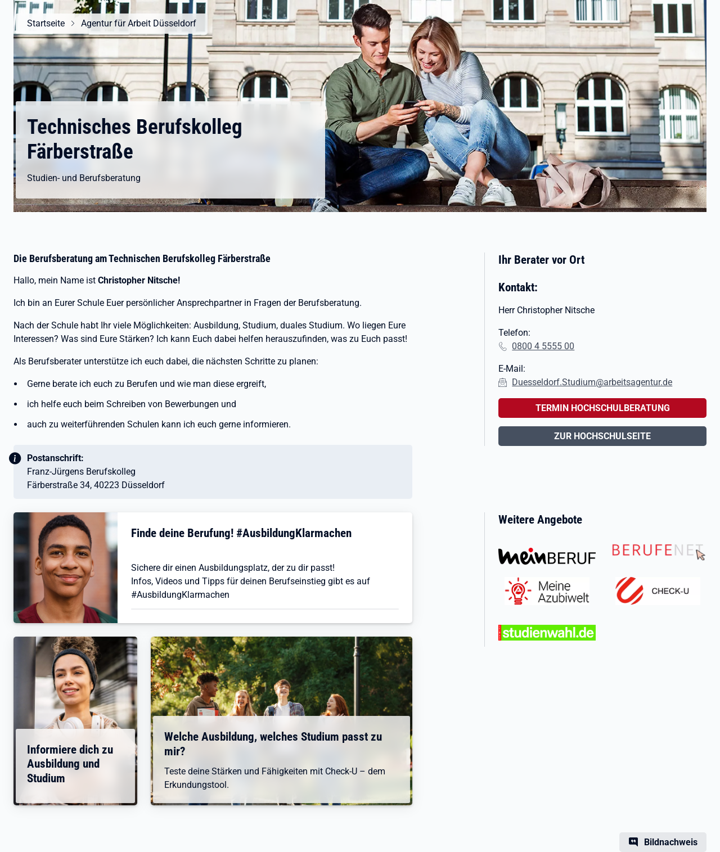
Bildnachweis (671, 842)
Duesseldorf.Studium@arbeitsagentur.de (592, 382)
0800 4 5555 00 (543, 346)
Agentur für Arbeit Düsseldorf (138, 23)
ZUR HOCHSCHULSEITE (602, 436)
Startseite (46, 23)
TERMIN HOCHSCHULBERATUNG (603, 408)
